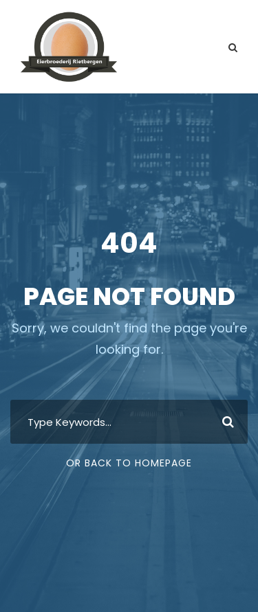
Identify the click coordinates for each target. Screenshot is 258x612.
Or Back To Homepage (129, 463)
